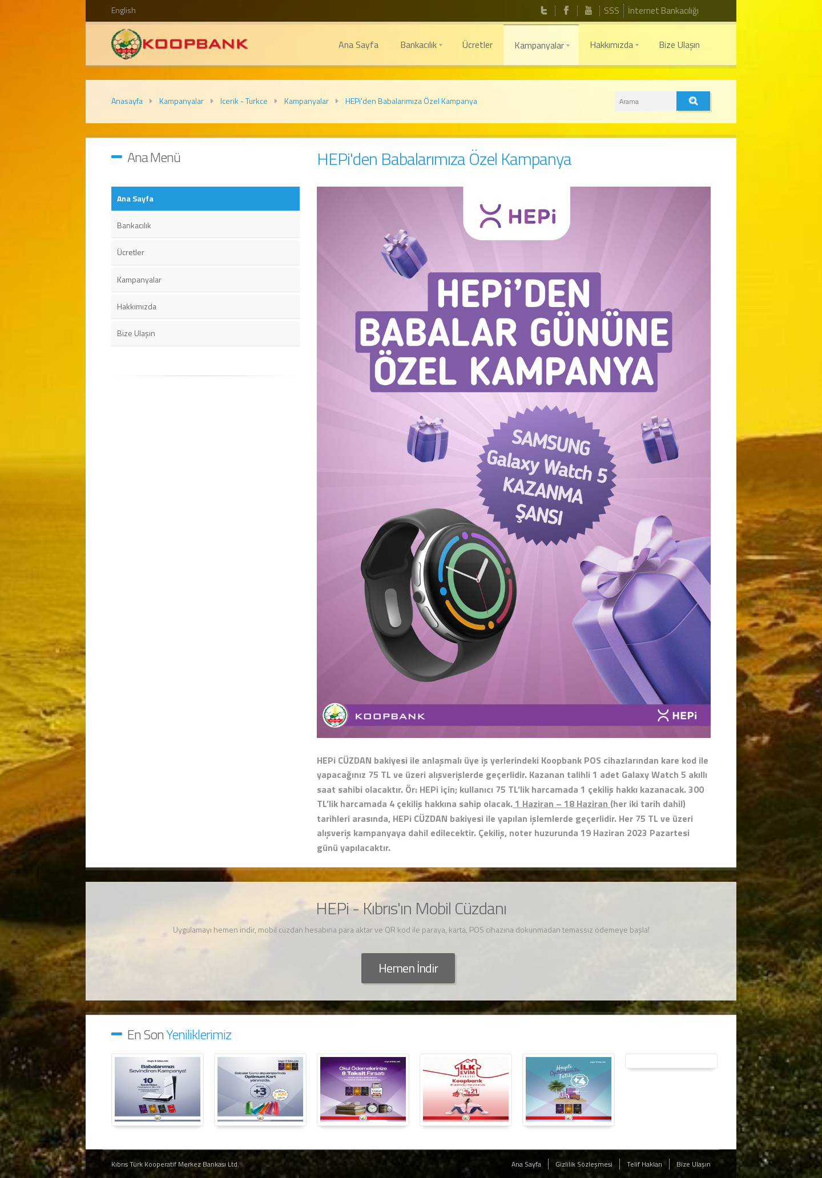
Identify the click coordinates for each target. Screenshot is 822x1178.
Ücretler (130, 252)
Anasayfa (127, 101)
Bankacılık (134, 225)
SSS (611, 10)
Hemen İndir (408, 968)
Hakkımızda (136, 306)
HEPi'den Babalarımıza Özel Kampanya (411, 101)
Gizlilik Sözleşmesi (584, 1164)
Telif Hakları (644, 1164)
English (123, 10)
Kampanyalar (181, 101)
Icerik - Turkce (244, 101)
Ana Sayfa (135, 198)
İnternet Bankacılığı (663, 10)
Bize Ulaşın (136, 333)
